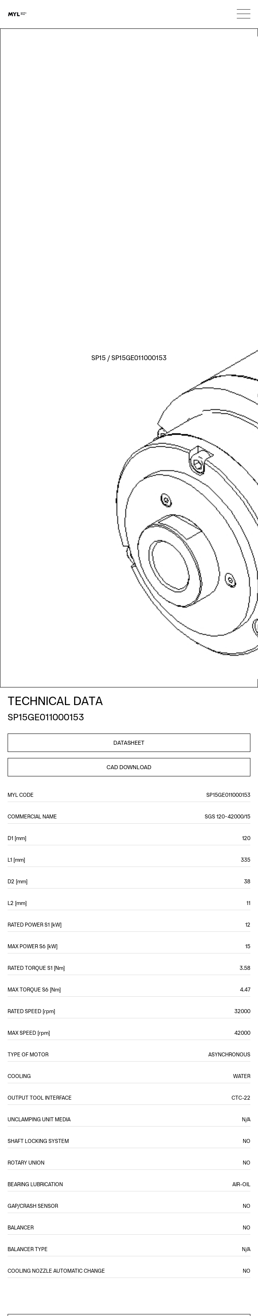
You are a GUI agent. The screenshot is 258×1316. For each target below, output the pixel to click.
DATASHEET (129, 743)
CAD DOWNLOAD (129, 767)
